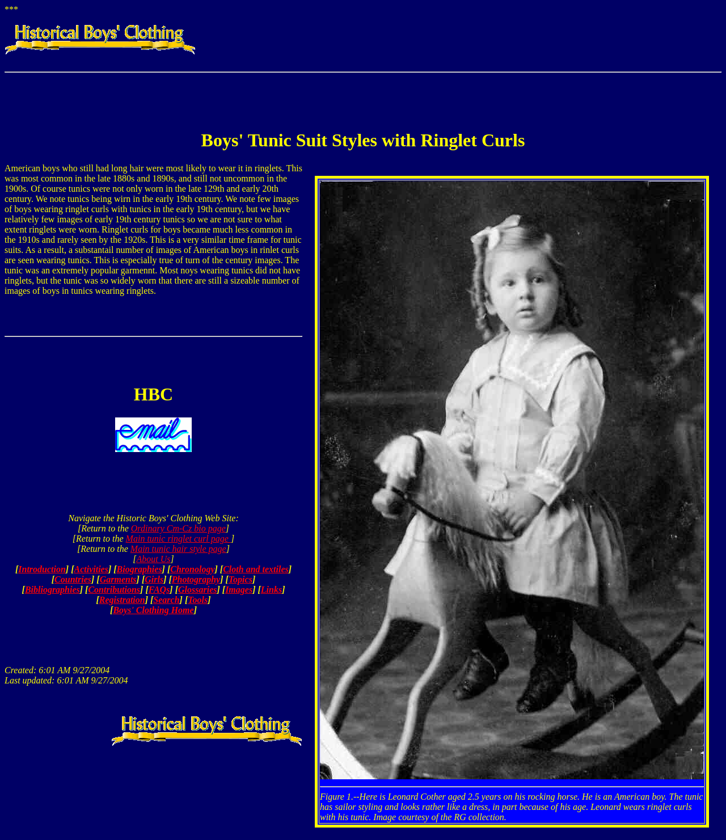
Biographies (139, 569)
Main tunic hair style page (178, 549)
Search (166, 600)
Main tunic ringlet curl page (178, 538)
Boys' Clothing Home (153, 610)
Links (271, 589)
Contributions (114, 589)
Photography (196, 579)
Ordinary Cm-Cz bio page (178, 528)
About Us (154, 559)
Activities (91, 569)
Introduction (42, 569)
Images (238, 589)
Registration (122, 600)
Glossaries (197, 589)
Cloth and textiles (256, 569)
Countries (72, 579)
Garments (118, 579)
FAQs (159, 589)
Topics (240, 579)
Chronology (192, 569)
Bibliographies (52, 589)
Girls (154, 579)
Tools (198, 600)
